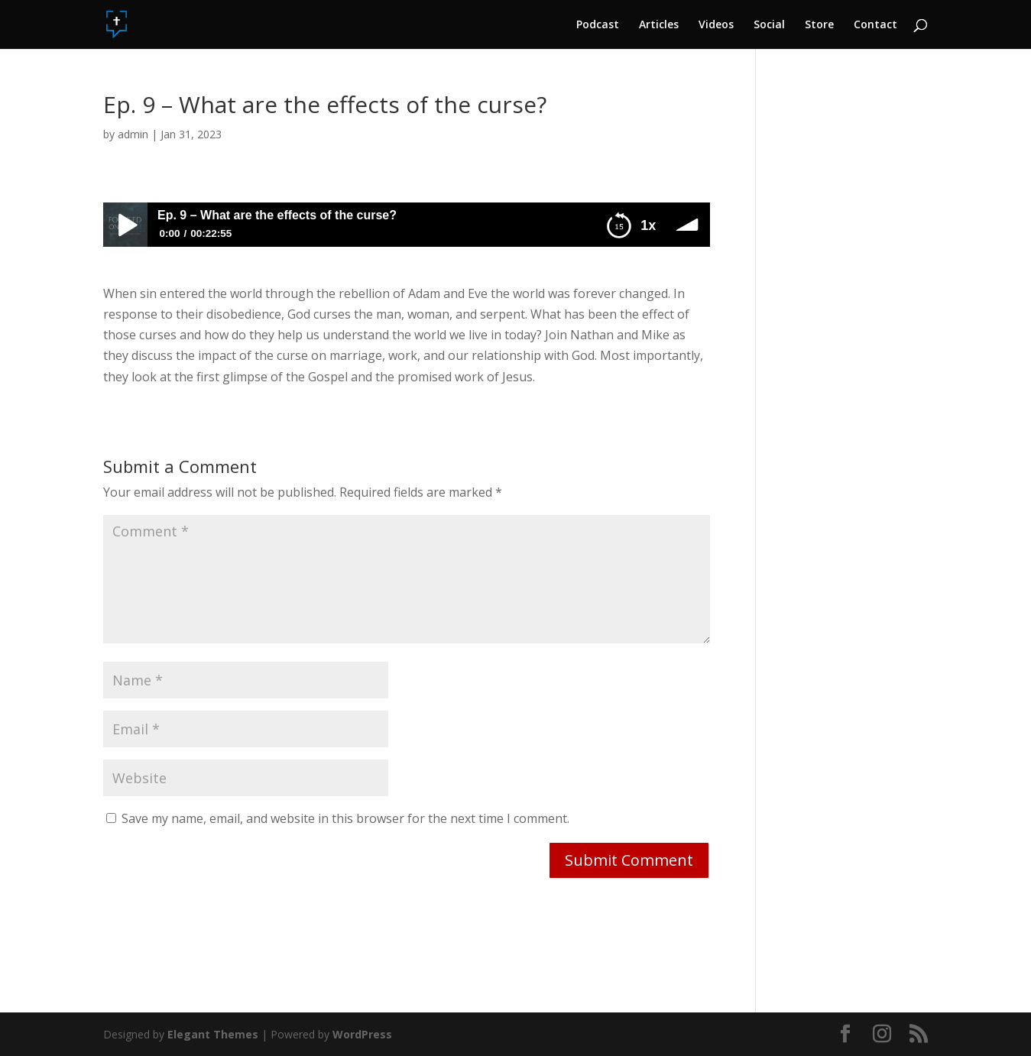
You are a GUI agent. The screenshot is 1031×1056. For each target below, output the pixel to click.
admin (133, 134)
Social (769, 25)
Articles (659, 25)
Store (819, 25)
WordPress (362, 1034)
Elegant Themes (212, 1034)
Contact (875, 25)
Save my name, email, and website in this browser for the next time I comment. (345, 818)
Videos (716, 25)
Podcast (597, 25)
